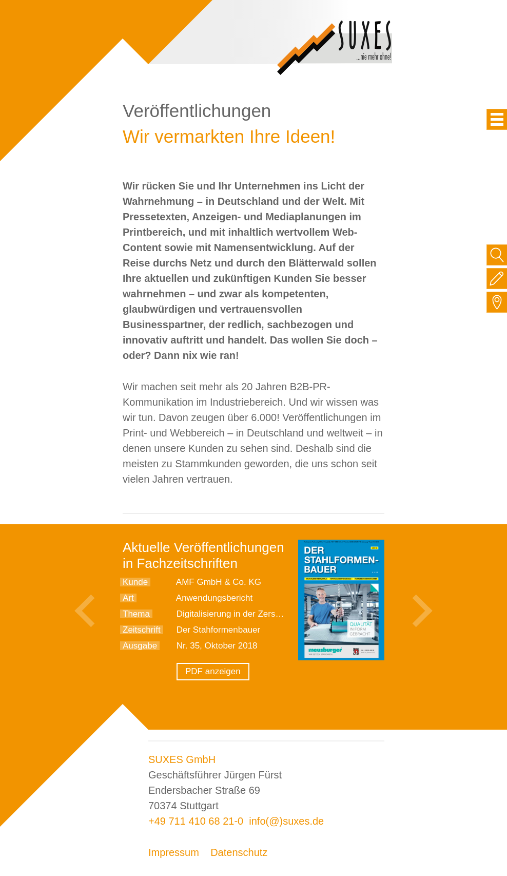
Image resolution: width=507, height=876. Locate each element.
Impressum (173, 852)
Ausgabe (140, 645)
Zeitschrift (142, 629)
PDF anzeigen (213, 671)
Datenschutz (238, 852)
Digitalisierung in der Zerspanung (240, 614)
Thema (136, 614)
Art (128, 598)
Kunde (135, 582)
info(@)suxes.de (286, 821)
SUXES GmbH (182, 759)
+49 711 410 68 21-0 (195, 821)
